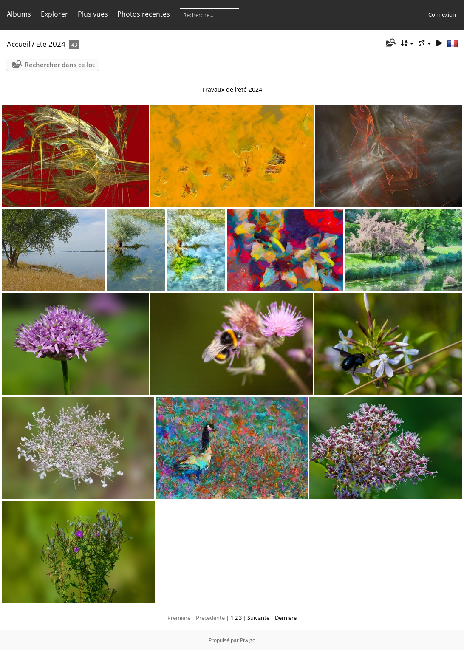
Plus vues (93, 14)
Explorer (54, 14)
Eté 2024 (50, 44)
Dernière (286, 618)
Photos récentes (143, 14)
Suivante (258, 618)
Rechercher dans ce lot (60, 64)
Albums (19, 14)
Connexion (442, 14)
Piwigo (247, 640)
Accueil (18, 44)
